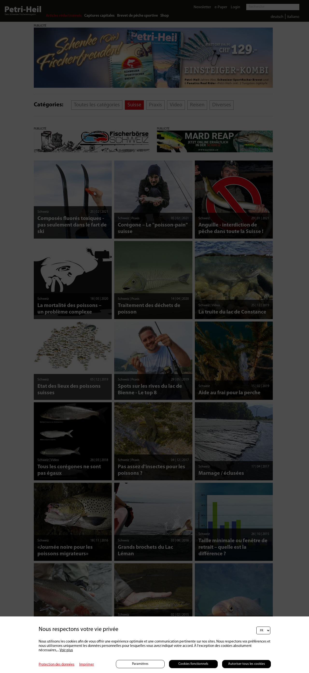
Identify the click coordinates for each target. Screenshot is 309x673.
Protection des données (56, 664)
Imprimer (86, 664)
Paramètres (140, 664)
